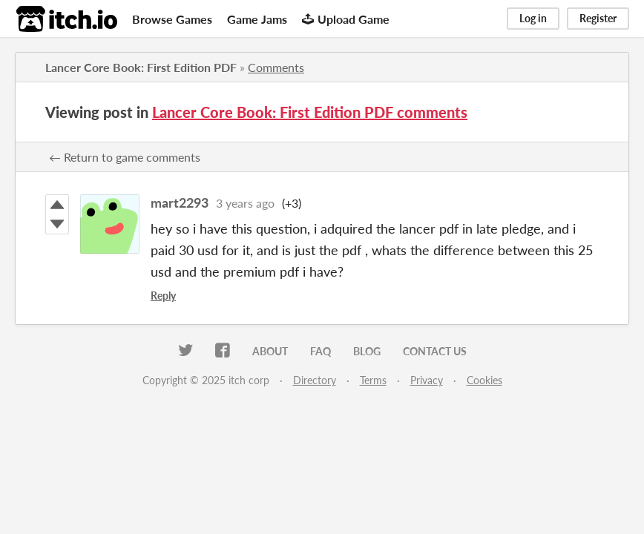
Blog (367, 351)
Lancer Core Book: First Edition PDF (141, 67)
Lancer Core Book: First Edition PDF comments (309, 112)
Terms (373, 380)
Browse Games (172, 19)
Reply (163, 295)
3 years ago (245, 203)
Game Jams (257, 19)
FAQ (320, 351)
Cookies (484, 380)
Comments (276, 67)
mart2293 (179, 202)
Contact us (435, 351)
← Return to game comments (124, 157)
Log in (533, 18)
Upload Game (346, 19)
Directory (314, 380)
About (270, 351)
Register (598, 18)
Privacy (426, 380)
